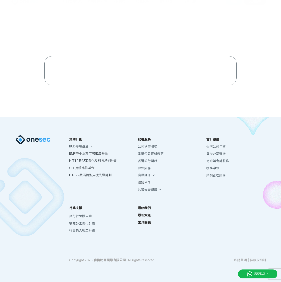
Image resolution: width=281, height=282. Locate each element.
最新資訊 (222, 5)
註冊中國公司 (97, 20)
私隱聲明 (240, 260)
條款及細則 (258, 260)
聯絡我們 (207, 5)
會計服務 (168, 20)
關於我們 (192, 5)
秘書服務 (145, 20)
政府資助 (121, 20)
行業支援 (192, 20)
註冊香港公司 (72, 20)
